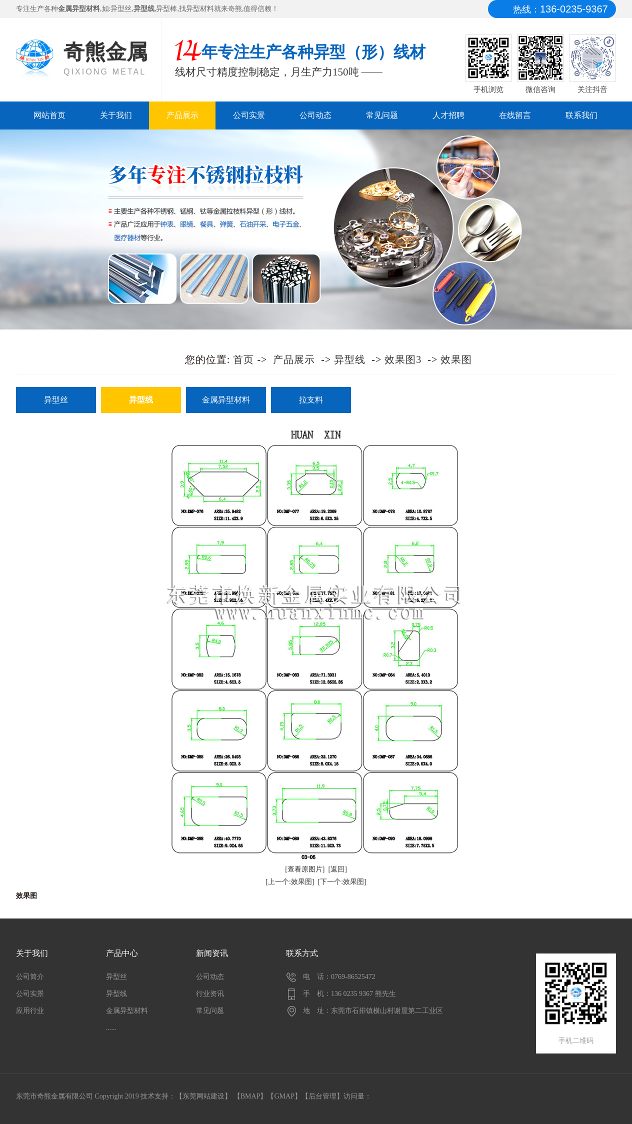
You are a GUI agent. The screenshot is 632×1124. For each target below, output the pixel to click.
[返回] (337, 869)
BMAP (250, 1096)
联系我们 (582, 115)
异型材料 (200, 8)
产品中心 (122, 953)
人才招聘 (448, 115)
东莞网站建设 (203, 1096)
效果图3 (403, 359)
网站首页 (50, 115)
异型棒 (166, 8)
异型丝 (121, 8)
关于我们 (116, 115)
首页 (243, 359)
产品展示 (182, 115)
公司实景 (249, 115)
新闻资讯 (212, 953)
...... (111, 1028)
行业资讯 (210, 994)
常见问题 (382, 115)
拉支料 (311, 400)
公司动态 (316, 115)
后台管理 (322, 1096)
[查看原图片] (304, 869)
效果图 (456, 359)
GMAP (284, 1096)
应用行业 (30, 1010)
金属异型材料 (226, 400)
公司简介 (30, 976)
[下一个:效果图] (342, 882)
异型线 (350, 359)
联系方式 (302, 953)
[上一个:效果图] (290, 882)
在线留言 (515, 115)
